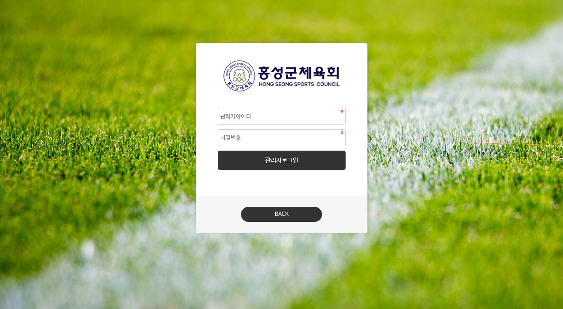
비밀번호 (196, 43)
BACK (282, 214)
